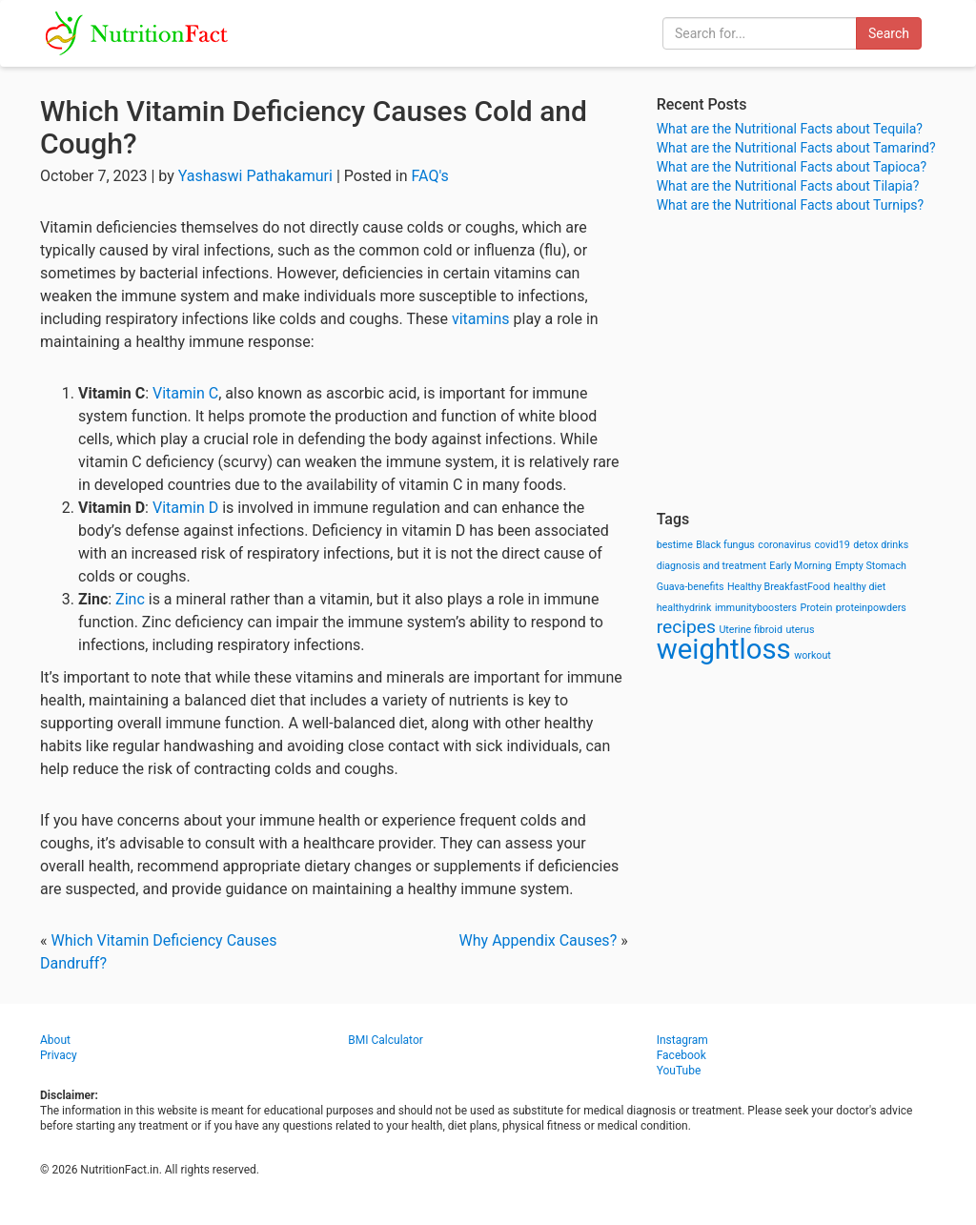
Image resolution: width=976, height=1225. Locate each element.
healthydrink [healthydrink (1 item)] (684, 608)
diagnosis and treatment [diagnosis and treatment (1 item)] (711, 566)
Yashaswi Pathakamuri (255, 176)
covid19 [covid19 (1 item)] (831, 545)
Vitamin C (185, 393)
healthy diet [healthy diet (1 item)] (860, 587)
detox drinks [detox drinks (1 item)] (880, 545)
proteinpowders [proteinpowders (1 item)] (871, 608)
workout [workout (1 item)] (812, 655)
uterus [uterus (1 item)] (799, 629)
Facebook (681, 1055)
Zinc (130, 599)
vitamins (481, 319)
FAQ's (430, 176)
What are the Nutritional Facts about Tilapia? (788, 186)
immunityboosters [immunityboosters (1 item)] (756, 608)
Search (888, 33)
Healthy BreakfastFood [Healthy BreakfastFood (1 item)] (778, 587)
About (55, 1040)
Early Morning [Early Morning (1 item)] (800, 566)
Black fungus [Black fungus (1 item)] (725, 545)
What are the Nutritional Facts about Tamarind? (796, 147)
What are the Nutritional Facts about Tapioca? (791, 166)
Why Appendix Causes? (538, 940)
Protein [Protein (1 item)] (816, 608)
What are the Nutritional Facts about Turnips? (790, 205)
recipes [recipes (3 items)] (686, 627)
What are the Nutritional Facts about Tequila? (790, 128)
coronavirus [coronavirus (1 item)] (784, 545)
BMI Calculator (385, 1040)
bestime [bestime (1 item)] (675, 545)
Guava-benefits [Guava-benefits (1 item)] (690, 587)
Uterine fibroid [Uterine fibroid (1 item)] (751, 629)
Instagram (682, 1040)
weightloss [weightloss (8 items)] (724, 649)
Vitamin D (185, 508)
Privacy (58, 1055)
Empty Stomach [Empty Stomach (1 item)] (870, 566)
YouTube (679, 1070)
